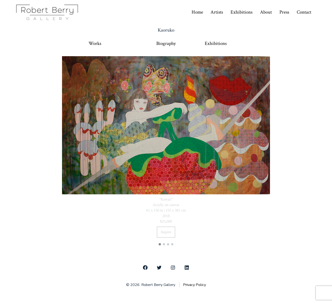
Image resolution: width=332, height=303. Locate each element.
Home (197, 12)
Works (95, 43)
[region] (166, 150)
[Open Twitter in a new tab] (159, 267)
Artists (216, 12)
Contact (304, 12)
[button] (160, 244)
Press (284, 12)
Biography (166, 43)
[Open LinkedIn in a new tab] (186, 267)
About (266, 12)
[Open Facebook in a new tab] (145, 267)
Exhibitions (241, 12)
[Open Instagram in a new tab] (172, 267)
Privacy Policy (194, 284)
